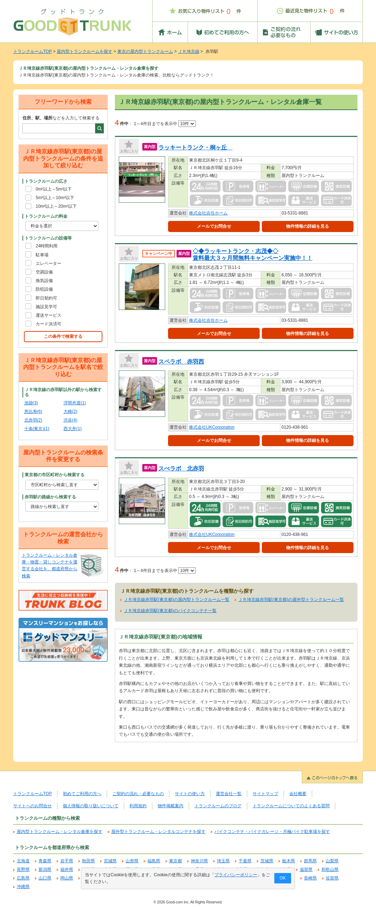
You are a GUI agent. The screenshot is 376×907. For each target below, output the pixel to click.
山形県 (132, 860)
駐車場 (42, 254)
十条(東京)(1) (37, 428)
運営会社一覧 (229, 793)
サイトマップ (265, 793)
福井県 (66, 869)
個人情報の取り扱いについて (90, 805)
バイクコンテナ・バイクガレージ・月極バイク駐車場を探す (272, 831)
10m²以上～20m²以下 (56, 206)
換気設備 (44, 280)
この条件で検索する (63, 336)
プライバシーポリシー (235, 874)
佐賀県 (332, 878)
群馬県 (310, 860)
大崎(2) (70, 411)
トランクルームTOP (32, 51)
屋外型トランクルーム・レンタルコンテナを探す (158, 831)
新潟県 (45, 869)
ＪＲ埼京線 (188, 51)
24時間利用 (46, 245)
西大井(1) (72, 428)
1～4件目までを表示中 (164, 123)
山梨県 (332, 860)
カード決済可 (48, 323)
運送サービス (48, 315)
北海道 (23, 860)
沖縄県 (23, 886)
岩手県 (66, 860)
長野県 (23, 869)
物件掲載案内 (170, 805)
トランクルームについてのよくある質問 (291, 805)
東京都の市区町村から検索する (55, 474)
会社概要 (297, 793)
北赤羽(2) (33, 420)
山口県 (45, 878)
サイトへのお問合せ (32, 805)
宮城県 (110, 860)
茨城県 (266, 860)
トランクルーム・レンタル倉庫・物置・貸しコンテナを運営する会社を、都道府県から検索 (49, 565)
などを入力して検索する (61, 117)
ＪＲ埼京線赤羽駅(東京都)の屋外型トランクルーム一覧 (291, 599)
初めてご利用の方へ (82, 793)
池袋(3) (31, 402)
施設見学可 (46, 306)
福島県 (153, 860)
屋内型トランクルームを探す (84, 51)
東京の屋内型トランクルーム (145, 51)
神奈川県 (199, 860)
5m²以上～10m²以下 (55, 197)
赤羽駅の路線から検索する (50, 496)
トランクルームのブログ (218, 805)
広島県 (23, 878)
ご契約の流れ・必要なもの (138, 793)
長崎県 (310, 878)
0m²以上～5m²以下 (54, 189)
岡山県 (66, 878)
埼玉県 (223, 860)
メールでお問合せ (214, 226)
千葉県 (245, 860)
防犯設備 (44, 289)
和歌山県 (330, 869)
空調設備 (44, 272)
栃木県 (288, 860)
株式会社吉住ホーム (208, 213)
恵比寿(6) (33, 411)
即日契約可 (46, 298)
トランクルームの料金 (46, 216)
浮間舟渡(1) (74, 402)
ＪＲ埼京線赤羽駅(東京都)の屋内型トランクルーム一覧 (176, 599)
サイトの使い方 (190, 793)
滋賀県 (306, 869)
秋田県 (88, 860)
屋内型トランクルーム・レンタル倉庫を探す (59, 831)
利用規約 (138, 805)
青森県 (45, 860)
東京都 (175, 860)
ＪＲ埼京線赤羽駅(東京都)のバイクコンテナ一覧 (170, 610)
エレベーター (48, 263)
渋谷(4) (70, 420)
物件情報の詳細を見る (307, 226)
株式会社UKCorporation (211, 427)
